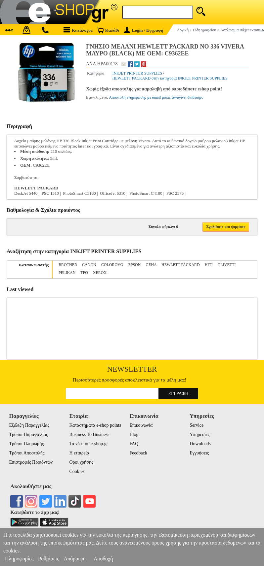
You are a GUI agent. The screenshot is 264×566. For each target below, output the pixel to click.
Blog (133, 434)
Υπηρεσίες (199, 434)
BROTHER (68, 264)
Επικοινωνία (141, 425)
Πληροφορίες (19, 558)
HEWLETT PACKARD (180, 264)
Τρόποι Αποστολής (27, 452)
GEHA (151, 264)
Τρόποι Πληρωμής (26, 443)
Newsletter (132, 369)
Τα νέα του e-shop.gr (88, 443)
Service (196, 425)
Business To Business (89, 434)
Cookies (76, 471)
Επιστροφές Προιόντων (31, 462)
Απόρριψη (74, 558)
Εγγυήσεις (199, 452)
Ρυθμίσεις (48, 558)
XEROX (100, 272)
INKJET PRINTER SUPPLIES (137, 73)
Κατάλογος (78, 30)
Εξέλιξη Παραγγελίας (29, 425)
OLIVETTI (227, 264)
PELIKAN (67, 272)
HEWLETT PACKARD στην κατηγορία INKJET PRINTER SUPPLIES (169, 78)
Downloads (200, 443)
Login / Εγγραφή (143, 30)
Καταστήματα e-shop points (95, 425)
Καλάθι (108, 30)
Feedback (138, 452)
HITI (209, 264)
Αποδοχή (103, 558)
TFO (84, 272)
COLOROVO (112, 264)
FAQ (133, 443)
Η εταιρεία (79, 452)
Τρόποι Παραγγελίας (28, 434)
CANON (89, 264)
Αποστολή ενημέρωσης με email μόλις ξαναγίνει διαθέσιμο (156, 97)
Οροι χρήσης (81, 462)
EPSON (134, 264)
